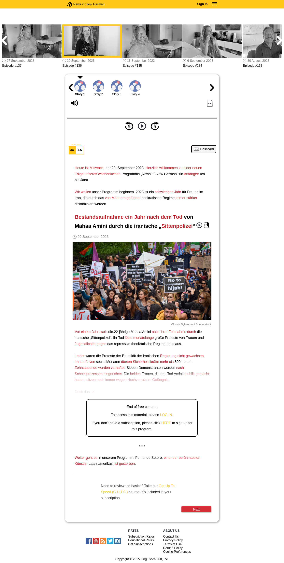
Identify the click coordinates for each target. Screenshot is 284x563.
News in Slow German (75, 4)
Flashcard (207, 149)
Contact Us (171, 536)
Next (196, 509)
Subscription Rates (141, 536)
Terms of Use (172, 544)
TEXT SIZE (76, 145)
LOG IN (166, 415)
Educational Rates (141, 540)
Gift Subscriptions (140, 544)
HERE (166, 423)
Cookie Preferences (177, 551)
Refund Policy (173, 548)
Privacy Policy (173, 540)
